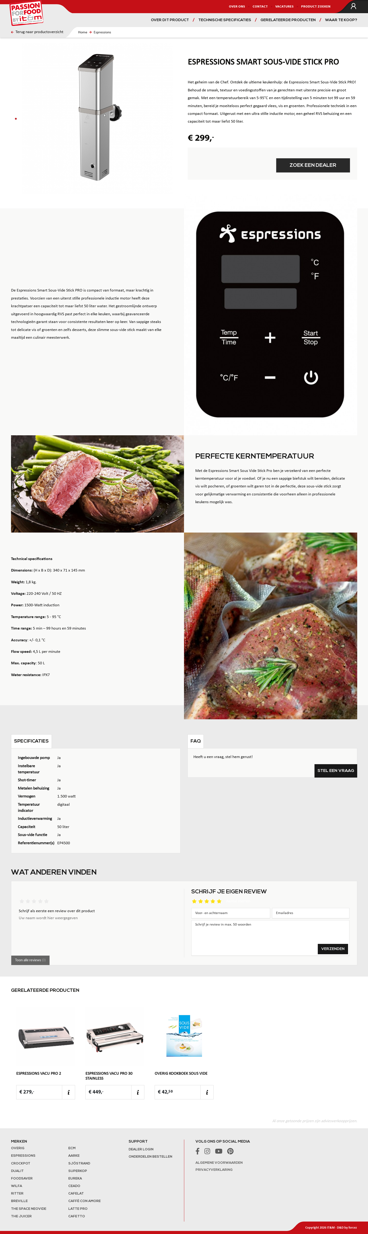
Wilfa (16, 1186)
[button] (16, 118)
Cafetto (76, 1216)
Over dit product (170, 20)
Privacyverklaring (214, 1170)
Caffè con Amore (84, 1201)
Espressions (102, 32)
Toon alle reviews (30, 960)
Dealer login (141, 1149)
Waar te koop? (341, 20)
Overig (17, 1148)
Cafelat (76, 1193)
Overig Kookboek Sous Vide (181, 1073)
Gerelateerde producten (288, 20)
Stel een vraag (336, 771)
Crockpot (20, 1163)
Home (82, 32)
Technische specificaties (224, 20)
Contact (260, 6)
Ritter (17, 1193)
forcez (353, 1228)
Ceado (74, 1186)
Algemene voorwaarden (219, 1163)
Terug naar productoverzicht (37, 32)
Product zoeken (315, 6)
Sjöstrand (79, 1163)
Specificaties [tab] (31, 741)
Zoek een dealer (313, 165)
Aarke (74, 1156)
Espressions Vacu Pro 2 (38, 1073)
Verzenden (333, 949)
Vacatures (284, 6)
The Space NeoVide (28, 1209)
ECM (72, 1148)
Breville (19, 1201)
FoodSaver (22, 1178)
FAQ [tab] (196, 741)
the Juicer (21, 1216)
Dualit (17, 1171)
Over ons (237, 6)
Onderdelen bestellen (150, 1157)
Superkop (77, 1171)
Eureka (75, 1178)
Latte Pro (78, 1209)
